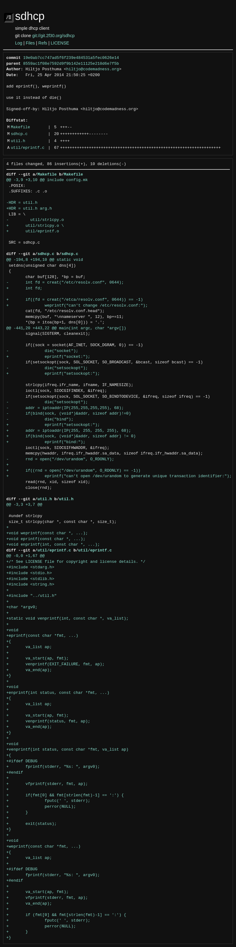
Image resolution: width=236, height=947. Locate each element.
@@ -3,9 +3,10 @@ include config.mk (47, 180)
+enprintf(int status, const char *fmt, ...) (57, 693)
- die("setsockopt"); (47, 368)
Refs (42, 43)
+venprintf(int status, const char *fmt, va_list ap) (67, 749)
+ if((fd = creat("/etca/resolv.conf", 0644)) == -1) (74, 300)
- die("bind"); (39, 419)
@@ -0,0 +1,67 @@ (25, 556)
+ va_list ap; (29, 647)
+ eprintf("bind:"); (45, 442)
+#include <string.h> (30, 584)
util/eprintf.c (27, 148)
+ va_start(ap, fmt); (37, 658)
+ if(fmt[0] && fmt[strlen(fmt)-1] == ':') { (65, 795)
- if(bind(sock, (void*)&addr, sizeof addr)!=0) (68, 413)
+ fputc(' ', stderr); (48, 801)
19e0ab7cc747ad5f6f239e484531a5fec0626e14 (71, 58)
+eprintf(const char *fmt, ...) (42, 636)
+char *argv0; (21, 607)
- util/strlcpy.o (35, 220)
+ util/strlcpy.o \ (35, 226)
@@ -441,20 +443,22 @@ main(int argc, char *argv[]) (66, 328)
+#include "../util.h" (31, 596)
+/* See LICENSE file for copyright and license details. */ (75, 562)
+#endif (14, 772)
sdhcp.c (19, 134)
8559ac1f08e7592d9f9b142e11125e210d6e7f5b (71, 64)
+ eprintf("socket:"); (48, 357)
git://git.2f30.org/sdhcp (53, 35)
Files (30, 43)
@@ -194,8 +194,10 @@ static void (44, 260)
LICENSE (60, 43)
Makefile (20, 127)
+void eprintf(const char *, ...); (45, 539)
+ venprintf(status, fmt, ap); (48, 721)
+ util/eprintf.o (32, 231)
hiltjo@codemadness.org (92, 69)
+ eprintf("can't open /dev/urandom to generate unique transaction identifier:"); (119, 476)
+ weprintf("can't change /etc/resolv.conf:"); (77, 305)
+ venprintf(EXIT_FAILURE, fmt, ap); (55, 664)
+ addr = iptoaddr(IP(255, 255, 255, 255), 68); (68, 431)
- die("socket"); (42, 351)
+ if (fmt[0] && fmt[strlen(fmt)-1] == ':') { (66, 915)
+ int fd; (24, 288)
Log (18, 43)
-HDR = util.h (21, 203)
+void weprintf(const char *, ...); (47, 533)
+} (8, 675)
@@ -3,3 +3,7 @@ (24, 505)
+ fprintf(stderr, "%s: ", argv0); (53, 767)
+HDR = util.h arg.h (29, 208)
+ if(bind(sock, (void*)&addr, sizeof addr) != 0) (71, 436)
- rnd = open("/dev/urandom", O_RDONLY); (60, 459)
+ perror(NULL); (41, 807)
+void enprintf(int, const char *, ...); (53, 544)
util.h (18, 141)
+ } (17, 812)
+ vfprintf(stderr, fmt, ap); (47, 784)
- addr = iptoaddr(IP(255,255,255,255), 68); (65, 408)
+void (12, 630)
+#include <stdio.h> (29, 573)
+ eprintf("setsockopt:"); (53, 374)
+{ (8, 641)
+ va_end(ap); (29, 670)
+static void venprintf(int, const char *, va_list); (67, 618)
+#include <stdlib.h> (30, 579)
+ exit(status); (31, 824)
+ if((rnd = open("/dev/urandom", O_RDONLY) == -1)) (73, 471)
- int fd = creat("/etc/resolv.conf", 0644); (65, 282)
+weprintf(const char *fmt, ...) (43, 846)
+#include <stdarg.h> (30, 567)
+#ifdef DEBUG (21, 761)
